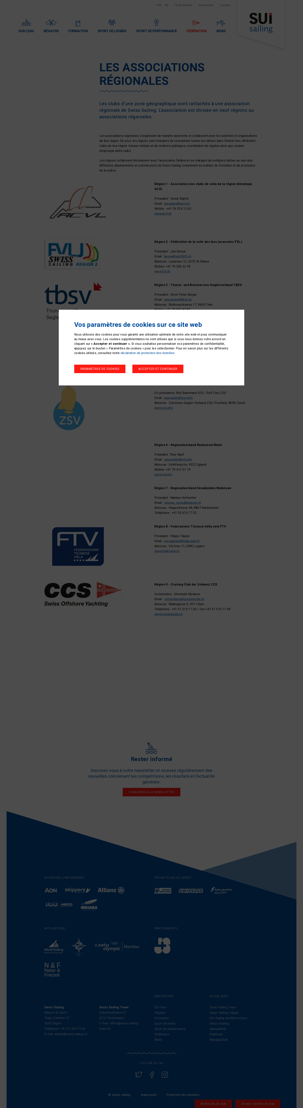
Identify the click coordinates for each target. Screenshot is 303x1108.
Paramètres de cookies (99, 369)
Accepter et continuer (158, 369)
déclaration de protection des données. (148, 353)
